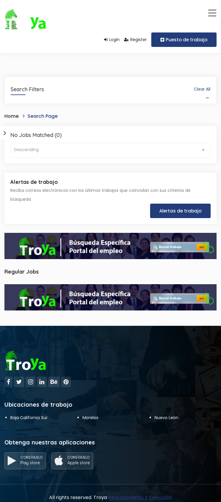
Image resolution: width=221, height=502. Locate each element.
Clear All (202, 89)
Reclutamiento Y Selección (140, 497)
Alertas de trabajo (180, 211)
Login (112, 39)
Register (135, 39)
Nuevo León (166, 418)
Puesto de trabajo (183, 40)
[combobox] (110, 150)
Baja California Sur (29, 418)
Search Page (42, 116)
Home (11, 116)
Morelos (90, 418)
